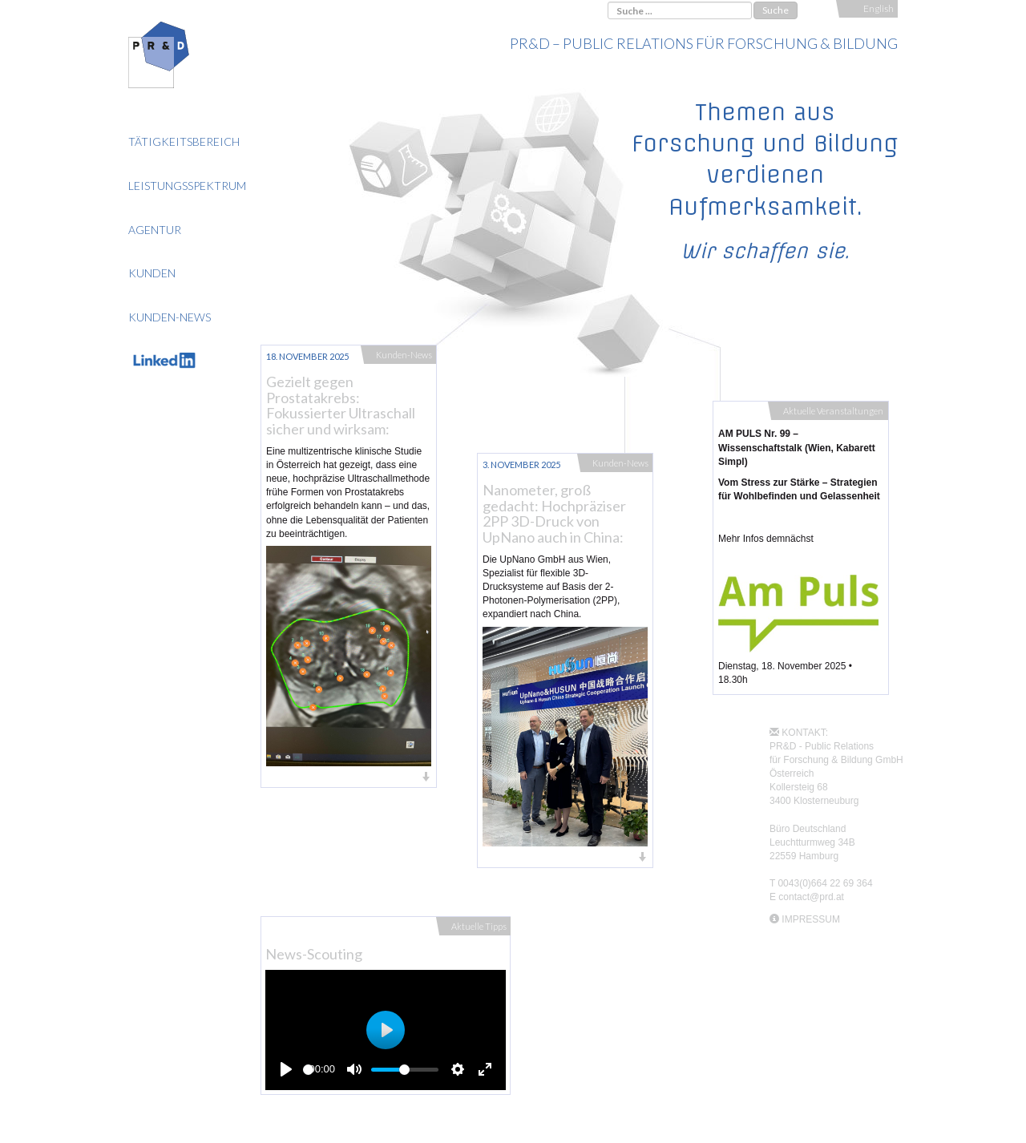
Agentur (154, 229)
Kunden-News (169, 317)
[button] (348, 778)
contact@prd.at (811, 897)
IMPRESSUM (811, 919)
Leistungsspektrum (187, 185)
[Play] (286, 1069)
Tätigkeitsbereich (184, 141)
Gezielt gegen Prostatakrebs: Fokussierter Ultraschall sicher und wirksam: (340, 405)
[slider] (308, 1069)
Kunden (152, 273)
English (878, 8)
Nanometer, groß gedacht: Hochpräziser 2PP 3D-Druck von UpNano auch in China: (554, 513)
